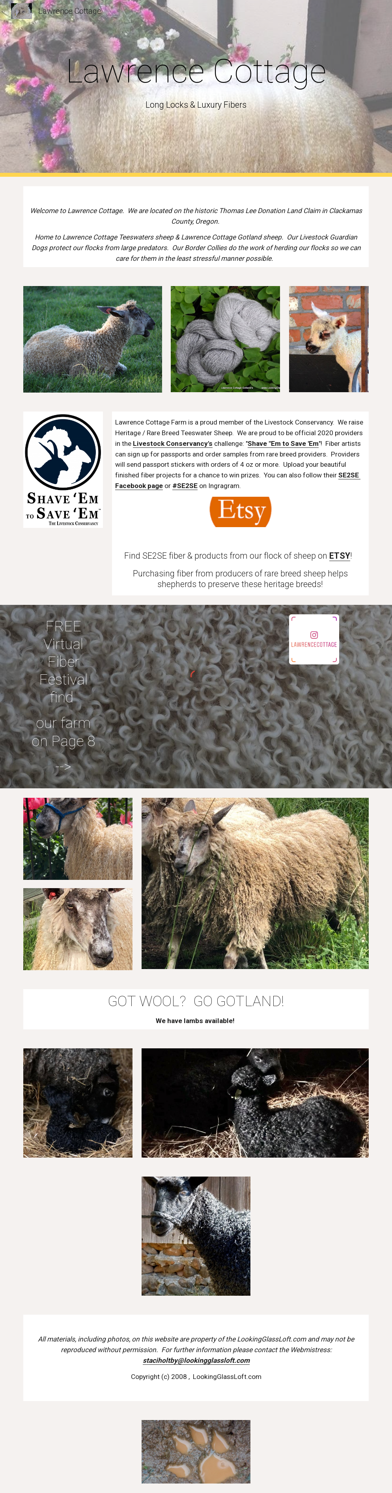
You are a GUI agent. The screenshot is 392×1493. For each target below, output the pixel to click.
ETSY (339, 556)
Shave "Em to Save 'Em (283, 443)
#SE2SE (185, 486)
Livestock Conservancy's (173, 443)
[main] (196, 88)
